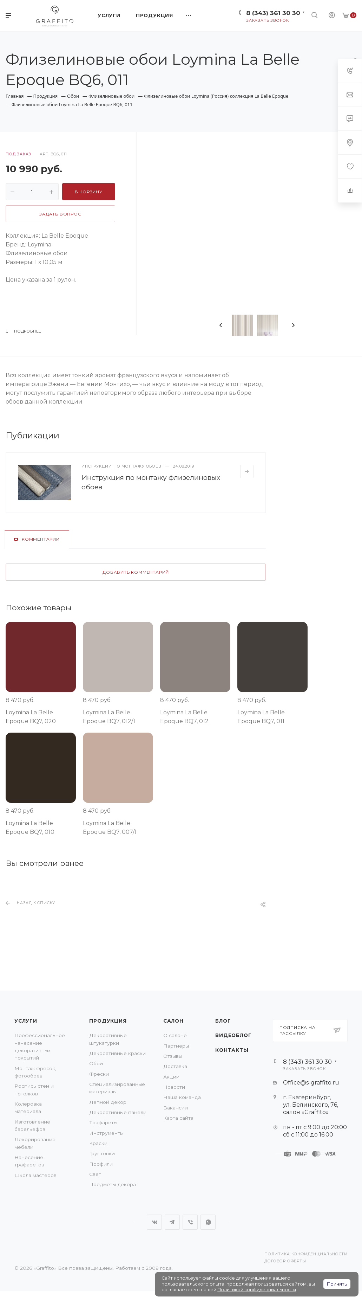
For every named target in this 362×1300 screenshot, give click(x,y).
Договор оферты (285, 1261)
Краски (98, 1143)
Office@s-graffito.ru (311, 1082)
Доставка (175, 1066)
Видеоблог (233, 1035)
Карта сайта (178, 1118)
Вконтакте (154, 1222)
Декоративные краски (117, 1053)
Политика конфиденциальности (306, 1254)
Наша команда (182, 1097)
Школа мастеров (35, 1175)
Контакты (231, 1050)
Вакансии (175, 1108)
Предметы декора (112, 1184)
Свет (95, 1174)
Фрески (99, 1074)
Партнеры (176, 1046)
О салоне (175, 1035)
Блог (223, 1021)
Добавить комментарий (136, 572)
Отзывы (172, 1056)
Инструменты (106, 1133)
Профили (101, 1164)
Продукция (107, 1021)
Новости (174, 1087)
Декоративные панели (117, 1112)
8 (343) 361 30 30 (273, 13)
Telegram (172, 1222)
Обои (96, 1063)
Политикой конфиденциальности (256, 1289)
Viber (190, 1222)
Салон (173, 1021)
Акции (171, 1077)
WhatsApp (208, 1222)
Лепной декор (107, 1102)
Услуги (25, 1021)
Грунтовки (102, 1153)
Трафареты (103, 1122)
